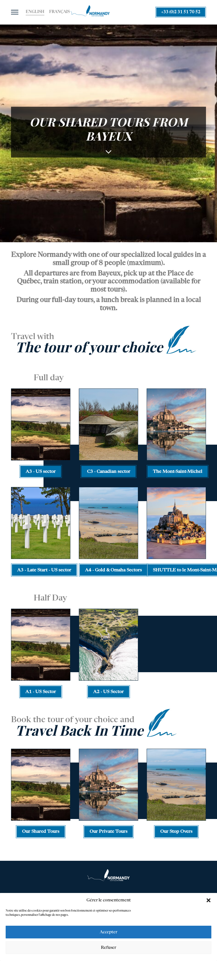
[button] (208, 901)
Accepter (108, 933)
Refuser (108, 948)
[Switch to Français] (59, 12)
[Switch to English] (35, 12)
